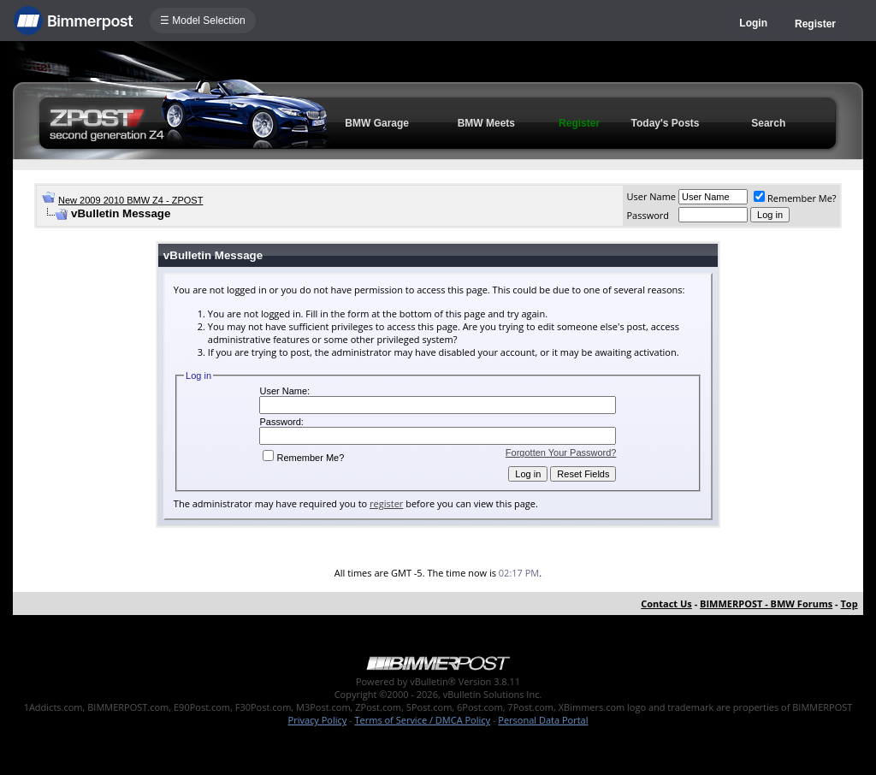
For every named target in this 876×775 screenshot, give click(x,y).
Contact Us (666, 603)
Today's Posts (665, 123)
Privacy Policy (317, 719)
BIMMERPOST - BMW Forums (766, 603)
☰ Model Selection (203, 21)
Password (647, 215)
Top (848, 603)
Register (815, 24)
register (386, 503)
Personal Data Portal (543, 719)
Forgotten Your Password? (561, 452)
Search (768, 123)
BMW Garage (377, 123)
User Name (651, 196)
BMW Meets (486, 123)
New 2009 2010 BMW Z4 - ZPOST (130, 200)
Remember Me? (795, 198)
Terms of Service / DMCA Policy (422, 719)
